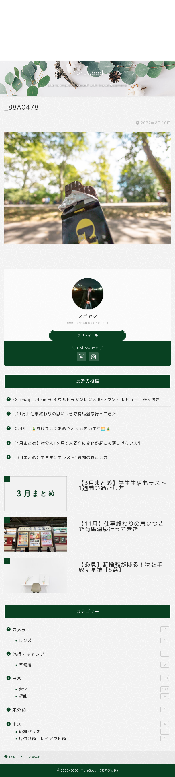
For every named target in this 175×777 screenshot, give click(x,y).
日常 (90, 678)
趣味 (94, 696)
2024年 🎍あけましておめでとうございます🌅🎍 (61, 428)
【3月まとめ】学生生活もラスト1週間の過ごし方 (60, 457)
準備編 (94, 665)
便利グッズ (94, 732)
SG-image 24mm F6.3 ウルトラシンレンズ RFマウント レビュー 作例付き (86, 399)
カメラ (90, 629)
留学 (94, 689)
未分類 (90, 710)
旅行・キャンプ (90, 654)
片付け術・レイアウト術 (94, 738)
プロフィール (87, 335)
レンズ (94, 640)
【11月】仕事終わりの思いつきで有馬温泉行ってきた (64, 413)
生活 (90, 724)
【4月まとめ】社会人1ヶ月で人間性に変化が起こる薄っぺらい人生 (77, 443)
